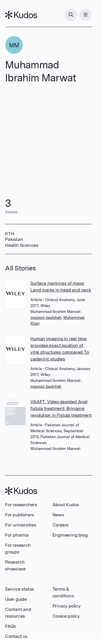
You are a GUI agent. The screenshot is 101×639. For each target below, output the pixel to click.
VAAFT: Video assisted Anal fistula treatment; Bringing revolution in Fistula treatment (61, 408)
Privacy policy (66, 606)
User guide (16, 599)
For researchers (21, 504)
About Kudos (65, 504)
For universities (20, 525)
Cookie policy (66, 616)
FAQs (10, 626)
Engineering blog (70, 535)
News (58, 514)
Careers (60, 525)
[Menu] (85, 15)
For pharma (17, 535)
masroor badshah (45, 317)
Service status (19, 589)
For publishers (19, 514)
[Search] (71, 15)
